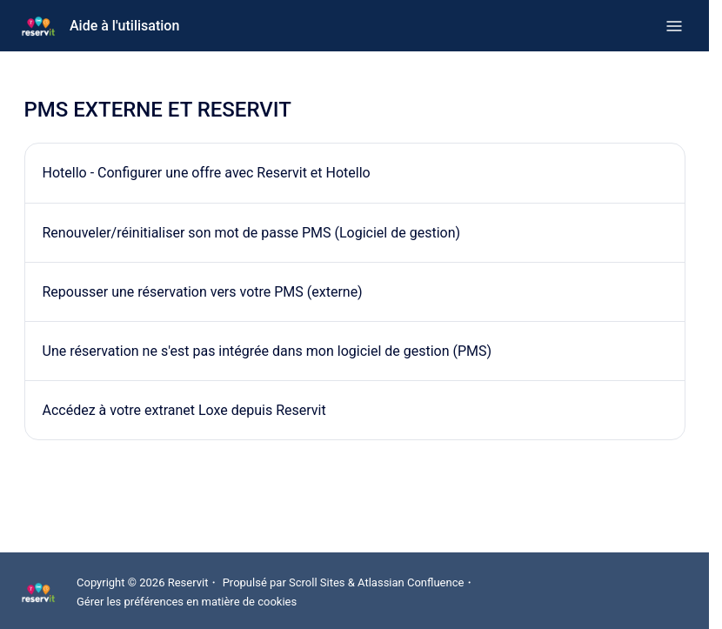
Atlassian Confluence (411, 582)
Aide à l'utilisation (124, 25)
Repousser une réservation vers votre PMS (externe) (203, 292)
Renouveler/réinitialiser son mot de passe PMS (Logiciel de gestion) (252, 232)
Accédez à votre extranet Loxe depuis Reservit (184, 410)
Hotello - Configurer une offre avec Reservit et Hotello (207, 172)
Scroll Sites (317, 582)
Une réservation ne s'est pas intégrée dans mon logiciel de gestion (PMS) (267, 351)
